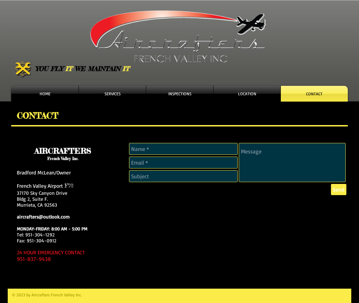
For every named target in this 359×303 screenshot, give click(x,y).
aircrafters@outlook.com (43, 217)
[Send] (338, 189)
